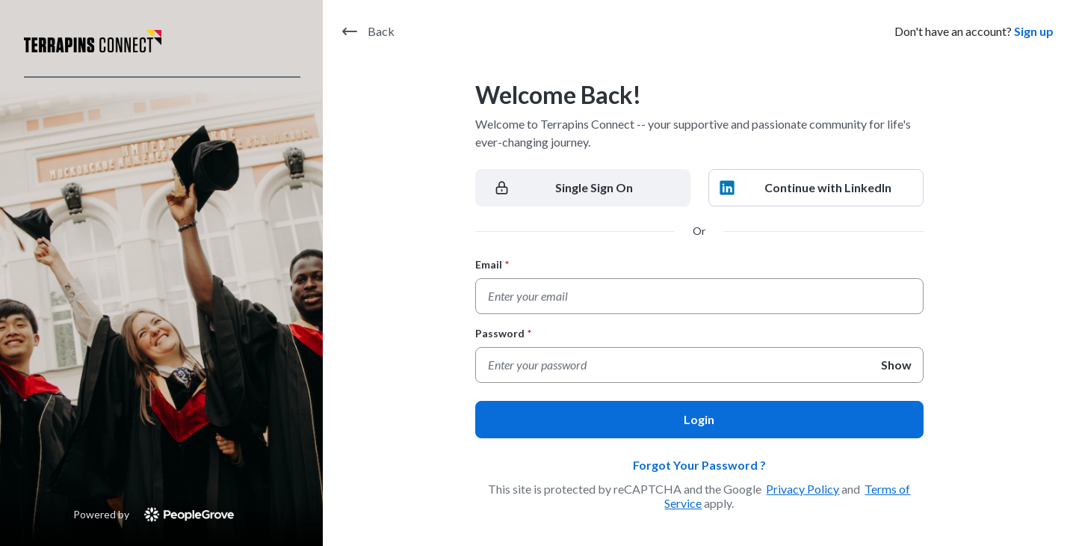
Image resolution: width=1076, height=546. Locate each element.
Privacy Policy (802, 489)
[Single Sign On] (582, 187)
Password (503, 333)
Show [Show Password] (896, 365)
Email (492, 264)
